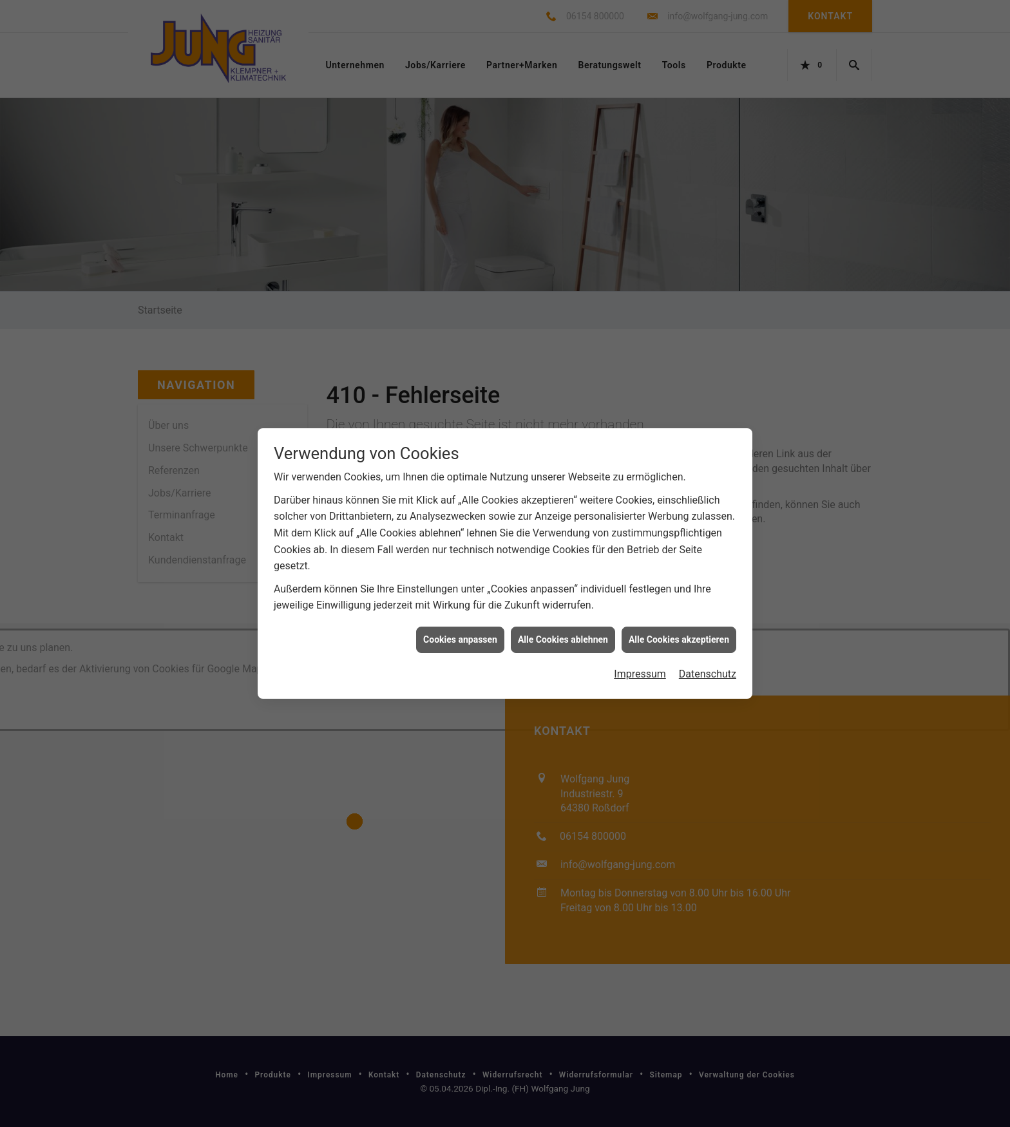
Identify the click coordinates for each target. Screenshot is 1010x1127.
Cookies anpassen (460, 565)
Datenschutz (707, 600)
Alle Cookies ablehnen (563, 565)
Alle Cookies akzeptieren (679, 565)
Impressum (640, 600)
